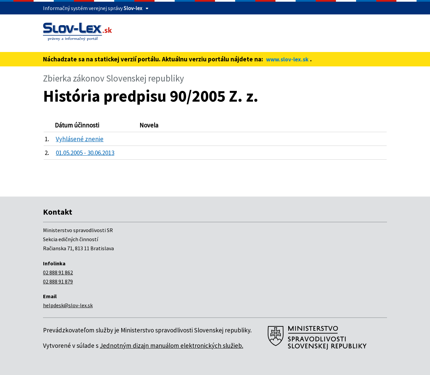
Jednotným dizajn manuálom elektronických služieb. (171, 345)
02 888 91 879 (58, 281)
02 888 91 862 (58, 272)
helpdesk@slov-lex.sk (68, 305)
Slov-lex (133, 8)
